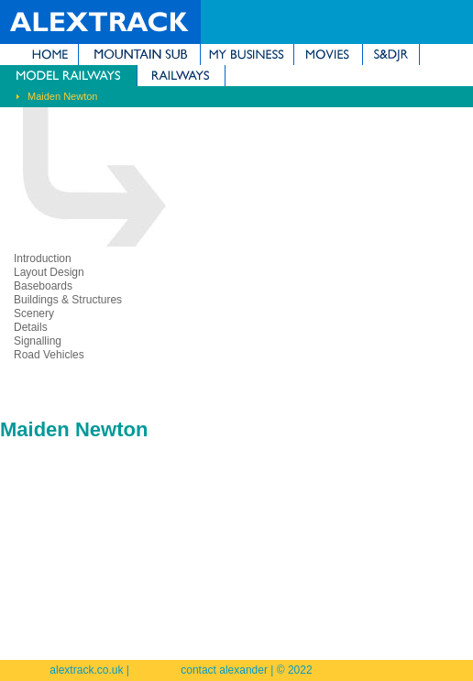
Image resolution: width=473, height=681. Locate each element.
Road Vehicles (49, 354)
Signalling (37, 341)
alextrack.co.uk (86, 670)
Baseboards (43, 286)
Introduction (43, 258)
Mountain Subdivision (139, 54)
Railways (181, 75)
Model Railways (68, 75)
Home (39, 54)
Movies (328, 54)
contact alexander (224, 670)
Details (31, 327)
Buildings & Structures (68, 299)
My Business (247, 54)
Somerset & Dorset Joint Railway (391, 54)
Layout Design (49, 272)
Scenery (34, 313)
